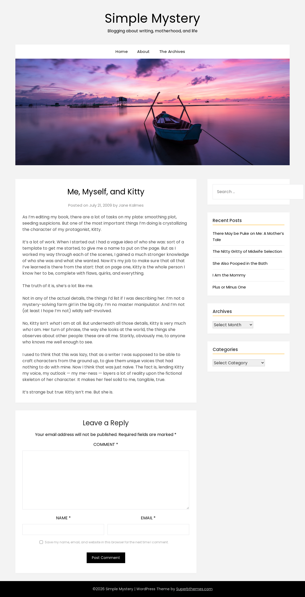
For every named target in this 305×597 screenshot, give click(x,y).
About (143, 51)
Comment (105, 444)
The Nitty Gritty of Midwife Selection (247, 251)
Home (122, 51)
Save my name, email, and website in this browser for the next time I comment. (107, 542)
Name (63, 518)
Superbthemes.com (194, 589)
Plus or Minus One (229, 287)
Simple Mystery (152, 18)
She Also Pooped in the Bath (240, 263)
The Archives (172, 51)
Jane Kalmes (131, 205)
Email (148, 518)
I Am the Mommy (229, 275)
